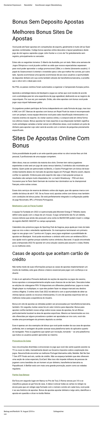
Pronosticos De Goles (21, 341)
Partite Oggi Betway (21, 375)
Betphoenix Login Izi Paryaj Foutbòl (27, 206)
